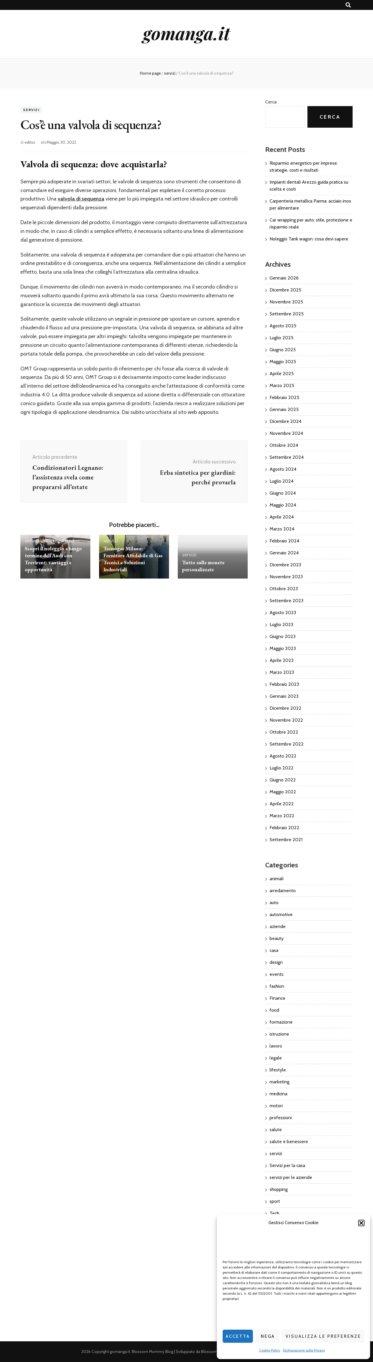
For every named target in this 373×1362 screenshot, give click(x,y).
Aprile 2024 (282, 517)
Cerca (271, 102)
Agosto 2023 (283, 612)
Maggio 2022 (283, 792)
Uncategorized (57, 540)
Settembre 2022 (287, 744)
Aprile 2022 (282, 803)
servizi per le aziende (291, 1177)
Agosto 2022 (283, 756)
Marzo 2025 (282, 385)
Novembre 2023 (286, 576)
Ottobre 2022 (284, 732)
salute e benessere (289, 1141)
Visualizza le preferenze (323, 1336)
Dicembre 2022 (285, 708)
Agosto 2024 (283, 469)
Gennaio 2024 (284, 553)
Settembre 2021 (286, 839)
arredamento (283, 890)
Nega (268, 1336)
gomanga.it (186, 33)
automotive (281, 914)
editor (29, 142)
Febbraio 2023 (284, 684)
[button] (361, 1223)
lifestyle (278, 1070)
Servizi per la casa (287, 1165)
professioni (281, 1117)
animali (277, 878)
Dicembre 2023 (285, 564)
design (276, 962)
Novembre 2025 (286, 302)
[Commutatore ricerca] (348, 5)
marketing (279, 1082)
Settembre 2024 (287, 457)
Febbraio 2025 (284, 397)
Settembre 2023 (286, 600)
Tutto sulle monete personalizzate (203, 566)
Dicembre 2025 (285, 290)
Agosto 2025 (283, 325)
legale (276, 1058)
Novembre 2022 (286, 720)
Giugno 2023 (282, 636)
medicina (278, 1093)
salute (276, 1129)
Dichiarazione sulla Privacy (304, 1350)
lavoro (276, 1046)
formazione (281, 1022)
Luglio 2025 (281, 337)
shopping (279, 1189)
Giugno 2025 (283, 349)
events (277, 974)
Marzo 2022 (282, 815)
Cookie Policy (269, 1350)
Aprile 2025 (282, 373)
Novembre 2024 (286, 433)
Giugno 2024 (283, 493)
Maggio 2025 (283, 361)
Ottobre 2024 (284, 445)
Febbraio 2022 (284, 827)
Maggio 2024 (283, 505)
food (274, 1010)
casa (274, 950)
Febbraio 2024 (284, 541)
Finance (277, 998)
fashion (277, 986)
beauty (277, 938)
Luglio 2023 (281, 624)
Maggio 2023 (283, 648)
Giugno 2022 (283, 780)
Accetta (238, 1336)
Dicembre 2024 (285, 421)
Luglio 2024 (281, 481)
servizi (31, 110)
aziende (278, 926)
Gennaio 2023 (284, 696)
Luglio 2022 (281, 768)
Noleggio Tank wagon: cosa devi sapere (309, 239)
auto (274, 902)
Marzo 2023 (282, 672)
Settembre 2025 (287, 314)
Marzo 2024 (282, 529)
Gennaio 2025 (284, 409)
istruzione (279, 1034)
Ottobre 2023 (284, 588)
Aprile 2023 (281, 660)
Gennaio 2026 (284, 278)
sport (275, 1201)
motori (276, 1105)
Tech (274, 1213)
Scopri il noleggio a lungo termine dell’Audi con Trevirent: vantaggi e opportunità (53, 559)
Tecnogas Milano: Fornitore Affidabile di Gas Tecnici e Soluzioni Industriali (133, 559)
